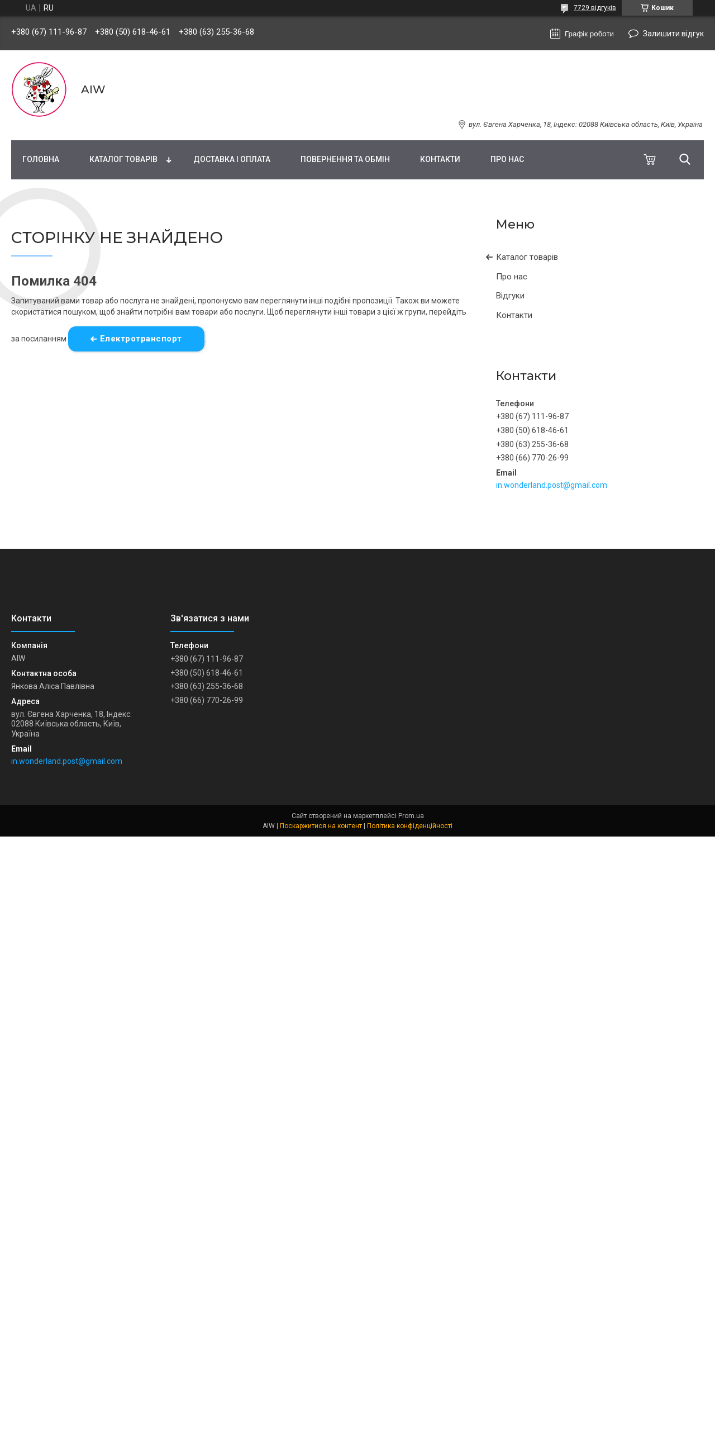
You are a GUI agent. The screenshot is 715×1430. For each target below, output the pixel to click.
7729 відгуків (595, 8)
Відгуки (510, 296)
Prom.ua (411, 816)
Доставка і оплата (231, 159)
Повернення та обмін (345, 159)
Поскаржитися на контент (321, 826)
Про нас (507, 159)
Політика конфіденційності (409, 826)
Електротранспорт (141, 339)
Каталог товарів (123, 159)
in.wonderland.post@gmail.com (551, 485)
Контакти (440, 159)
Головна (40, 159)
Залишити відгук (673, 33)
